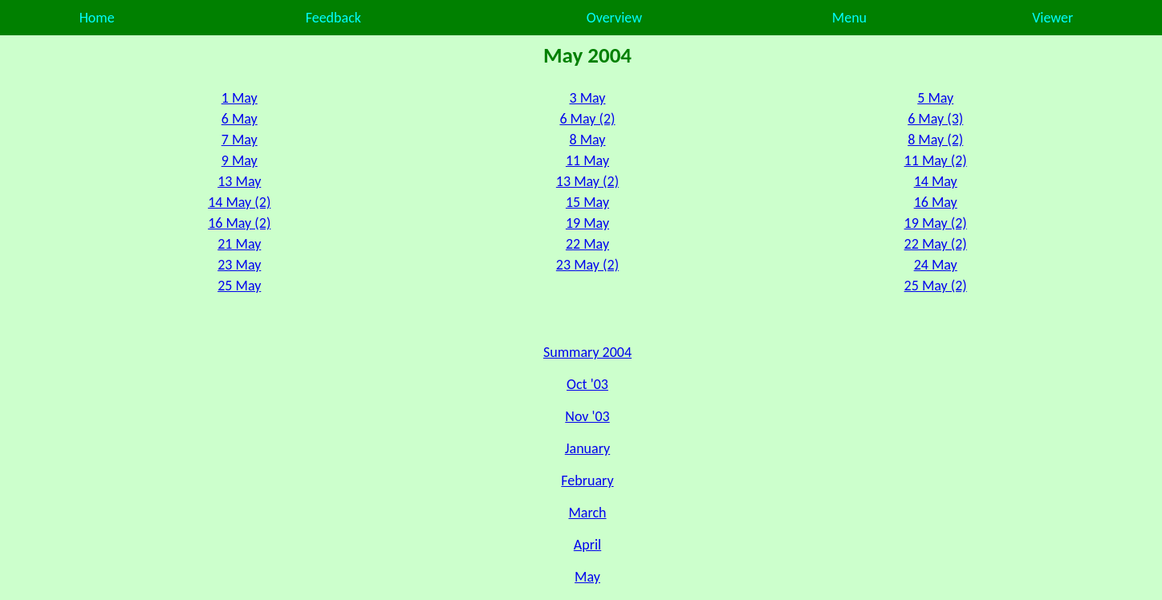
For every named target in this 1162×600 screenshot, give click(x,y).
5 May (935, 98)
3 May (587, 98)
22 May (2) (935, 244)
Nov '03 (587, 416)
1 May (239, 98)
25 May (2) (935, 285)
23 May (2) (587, 265)
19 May (587, 223)
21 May (239, 244)
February (587, 480)
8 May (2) (935, 139)
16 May (935, 202)
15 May (587, 202)
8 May (587, 139)
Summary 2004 (587, 352)
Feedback (333, 17)
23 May (239, 265)
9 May (239, 160)
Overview (614, 17)
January (587, 448)
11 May (587, 160)
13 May (239, 181)
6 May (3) (935, 119)
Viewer (1052, 17)
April (587, 544)
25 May (239, 285)
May (587, 577)
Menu (849, 17)
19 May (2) (935, 223)
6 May (239, 119)
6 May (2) (587, 119)
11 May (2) (935, 160)
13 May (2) (587, 181)
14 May (935, 181)
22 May (587, 244)
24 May (935, 265)
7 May (239, 139)
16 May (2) (239, 223)
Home (97, 17)
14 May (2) (239, 202)
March (587, 512)
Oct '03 (587, 384)
